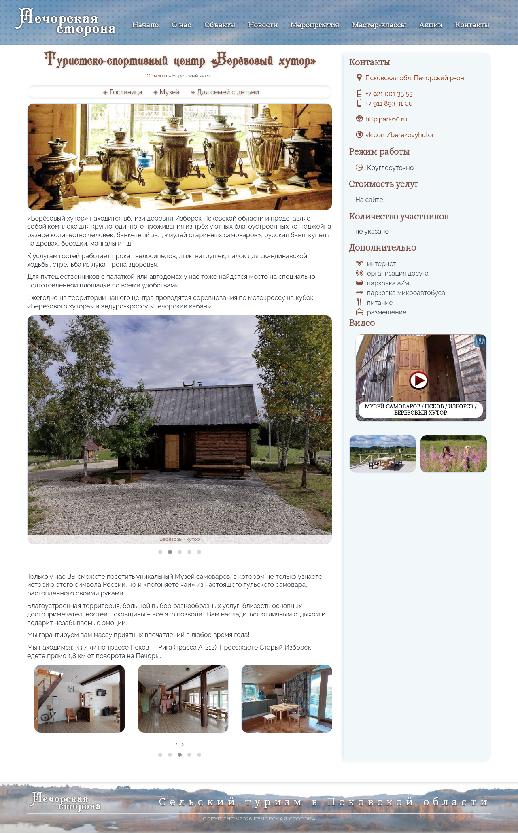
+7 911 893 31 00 (389, 103)
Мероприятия (315, 25)
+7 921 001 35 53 (389, 94)
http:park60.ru (386, 119)
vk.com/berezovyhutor (399, 135)
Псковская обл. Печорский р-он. (415, 78)
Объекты (219, 25)
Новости (263, 25)
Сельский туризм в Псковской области (325, 802)
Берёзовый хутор (179, 539)
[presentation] (176, 744)
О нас (181, 25)
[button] (160, 552)
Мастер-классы (379, 25)
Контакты (472, 25)
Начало (145, 25)
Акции (430, 25)
